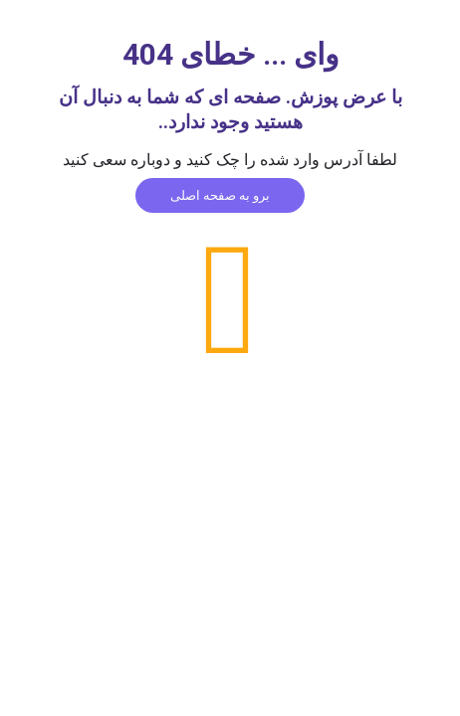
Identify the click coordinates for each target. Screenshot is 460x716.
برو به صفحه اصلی (220, 195)
